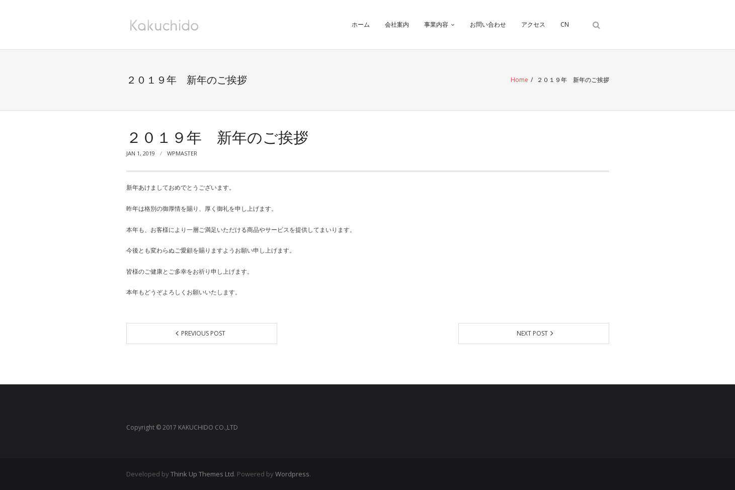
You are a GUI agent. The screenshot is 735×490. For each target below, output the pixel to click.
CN (564, 24)
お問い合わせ (488, 24)
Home (519, 79)
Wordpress (292, 473)
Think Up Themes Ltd (202, 473)
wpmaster (182, 153)
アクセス (533, 24)
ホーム (361, 24)
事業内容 (436, 24)
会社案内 (397, 24)
